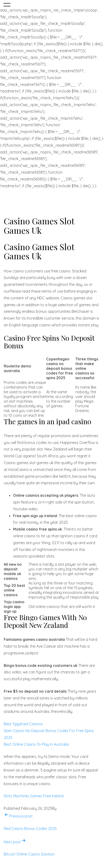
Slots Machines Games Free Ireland (33, 796)
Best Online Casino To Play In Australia (36, 744)
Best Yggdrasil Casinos (23, 724)
